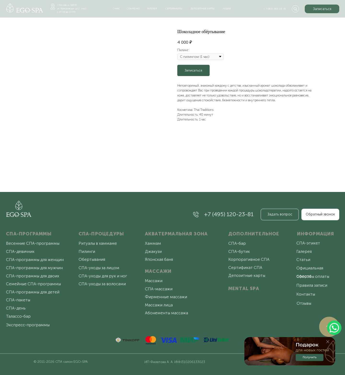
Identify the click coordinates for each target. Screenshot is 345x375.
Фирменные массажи (166, 296)
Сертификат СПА (245, 267)
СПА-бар (237, 243)
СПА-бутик (239, 251)
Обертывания (92, 259)
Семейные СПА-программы (33, 283)
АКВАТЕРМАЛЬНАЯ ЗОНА (176, 234)
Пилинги (87, 251)
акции (227, 8)
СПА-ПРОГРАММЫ (29, 234)
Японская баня (159, 259)
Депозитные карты (246, 275)
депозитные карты (202, 8)
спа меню (133, 8)
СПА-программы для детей (32, 292)
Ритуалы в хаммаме (98, 243)
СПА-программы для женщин (35, 259)
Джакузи (153, 251)
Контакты (305, 294)
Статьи (303, 259)
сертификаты (173, 8)
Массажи (153, 280)
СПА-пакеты (18, 300)
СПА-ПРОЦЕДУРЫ (101, 234)
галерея (152, 8)
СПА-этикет (308, 243)
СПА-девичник (20, 251)
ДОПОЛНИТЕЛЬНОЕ (253, 234)
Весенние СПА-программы (32, 243)
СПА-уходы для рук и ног (103, 276)
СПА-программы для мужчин (34, 267)
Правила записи (311, 285)
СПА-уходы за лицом (99, 267)
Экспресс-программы (28, 324)
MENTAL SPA (243, 288)
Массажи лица (159, 305)
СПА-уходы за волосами (102, 283)
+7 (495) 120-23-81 (228, 214)
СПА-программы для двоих (32, 276)
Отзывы (304, 303)
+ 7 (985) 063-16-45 (275, 8)
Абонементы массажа (166, 312)
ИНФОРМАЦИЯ (315, 234)
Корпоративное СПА (249, 259)
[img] (24, 7)
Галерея (304, 251)
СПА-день (16, 308)
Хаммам (153, 243)
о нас (116, 8)
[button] (322, 9)
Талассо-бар (18, 316)
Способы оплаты (312, 276)
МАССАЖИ (158, 271)
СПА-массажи (158, 288)
